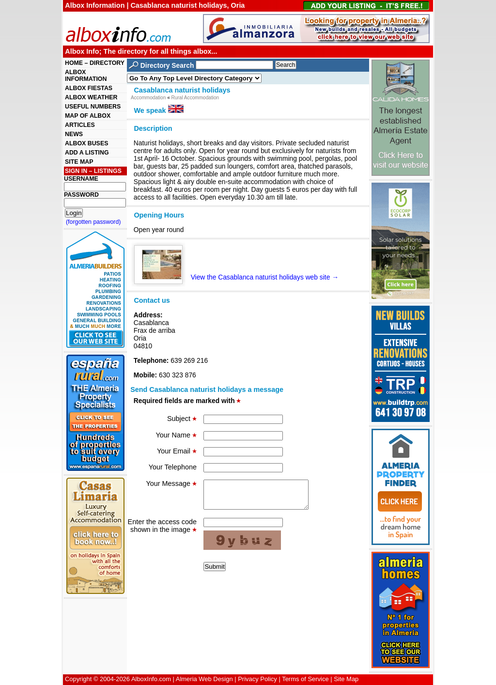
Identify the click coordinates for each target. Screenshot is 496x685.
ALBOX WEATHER (91, 97)
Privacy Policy (257, 679)
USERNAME (81, 178)
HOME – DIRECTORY (94, 63)
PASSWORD (81, 194)
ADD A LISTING (87, 152)
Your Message (171, 483)
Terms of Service (305, 679)
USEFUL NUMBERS (93, 106)
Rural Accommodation (195, 97)
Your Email (177, 451)
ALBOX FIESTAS (88, 88)
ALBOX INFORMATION (86, 75)
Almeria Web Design (204, 679)
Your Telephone (173, 467)
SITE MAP (79, 161)
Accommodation (148, 97)
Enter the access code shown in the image (162, 531)
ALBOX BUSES (86, 143)
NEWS (74, 134)
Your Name (176, 435)
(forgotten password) (93, 221)
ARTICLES (80, 125)
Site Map (346, 679)
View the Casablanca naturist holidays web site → (240, 277)
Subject (182, 418)
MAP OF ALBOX (87, 115)
